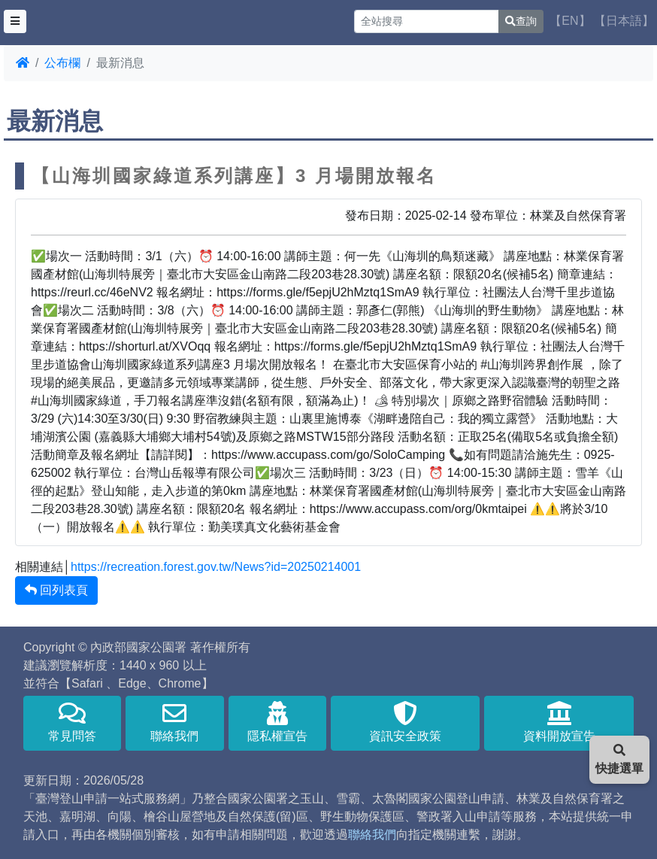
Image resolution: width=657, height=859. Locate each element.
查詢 (521, 21)
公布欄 (62, 62)
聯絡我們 (174, 721)
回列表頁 (56, 590)
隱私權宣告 (277, 721)
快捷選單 (619, 759)
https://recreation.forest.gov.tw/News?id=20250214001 (216, 566)
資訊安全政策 (406, 721)
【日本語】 (624, 20)
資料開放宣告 (559, 721)
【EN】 (570, 20)
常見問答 (72, 721)
